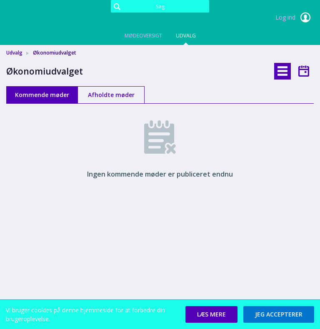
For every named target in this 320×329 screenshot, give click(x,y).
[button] (211, 314)
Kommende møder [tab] (42, 95)
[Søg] (160, 6)
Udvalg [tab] (186, 35)
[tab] (282, 71)
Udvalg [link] (14, 52)
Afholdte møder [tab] (111, 95)
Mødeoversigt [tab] (143, 35)
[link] (48, 18)
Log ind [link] (294, 17)
